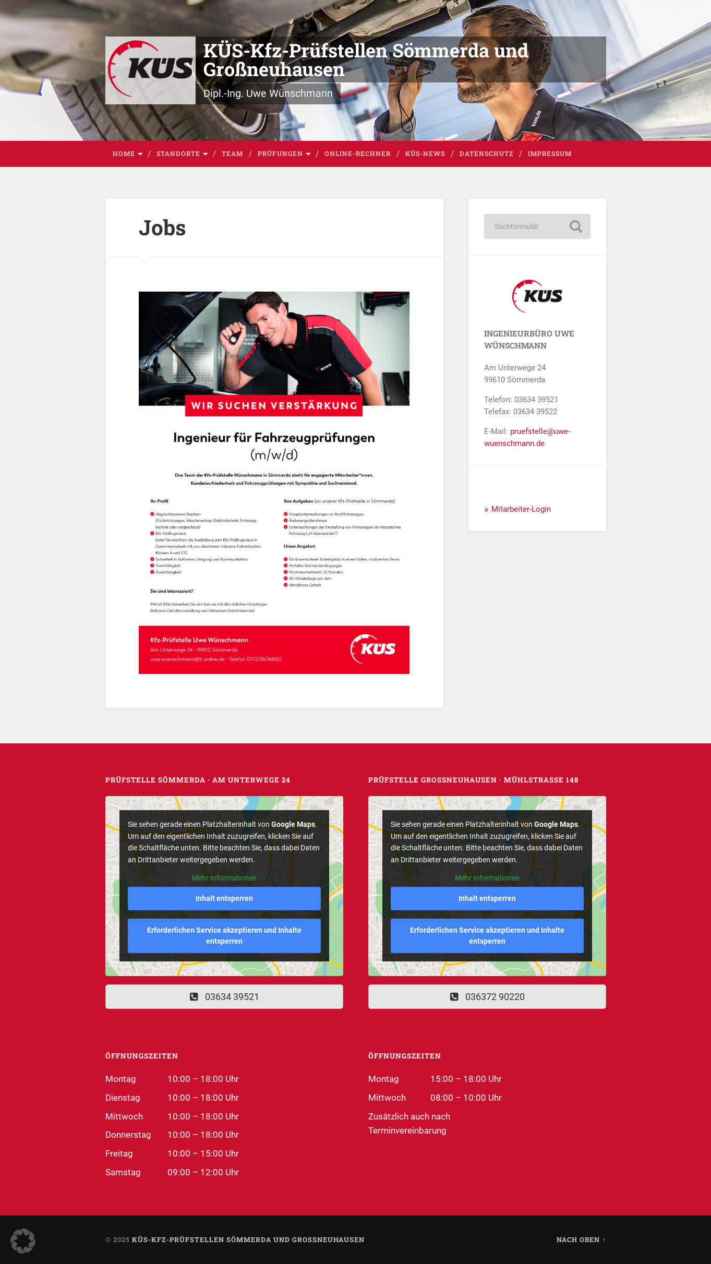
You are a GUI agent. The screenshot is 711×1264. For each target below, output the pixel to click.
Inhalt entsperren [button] (224, 898)
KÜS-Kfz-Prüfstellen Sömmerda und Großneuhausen (365, 59)
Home (124, 153)
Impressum (550, 153)
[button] (23, 1241)
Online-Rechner (357, 153)
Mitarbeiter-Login (521, 509)
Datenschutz (486, 153)
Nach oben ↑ (581, 1239)
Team (232, 153)
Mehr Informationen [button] (224, 878)
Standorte (178, 153)
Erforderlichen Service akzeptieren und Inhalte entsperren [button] (224, 935)
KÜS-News (425, 153)
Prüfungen (280, 153)
